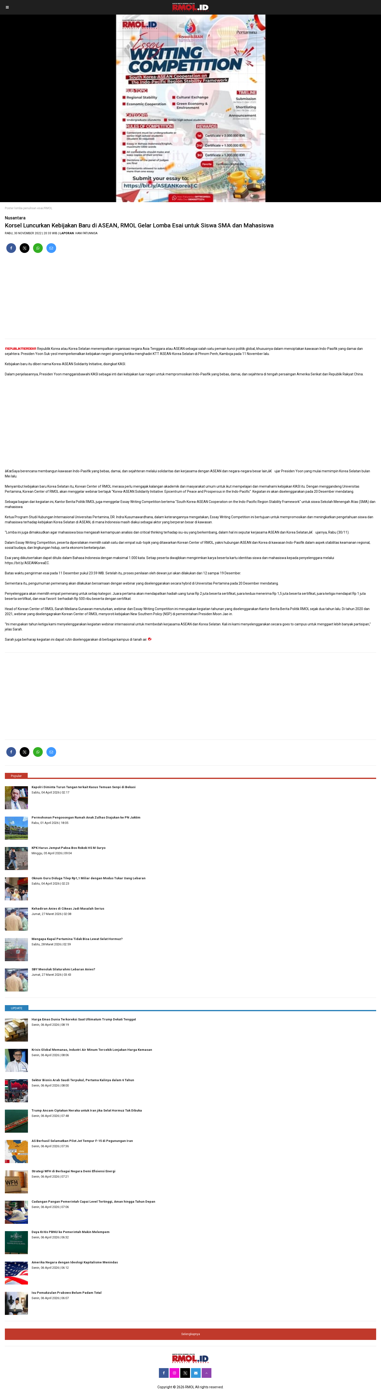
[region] (190, 298)
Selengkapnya (190, 1334)
